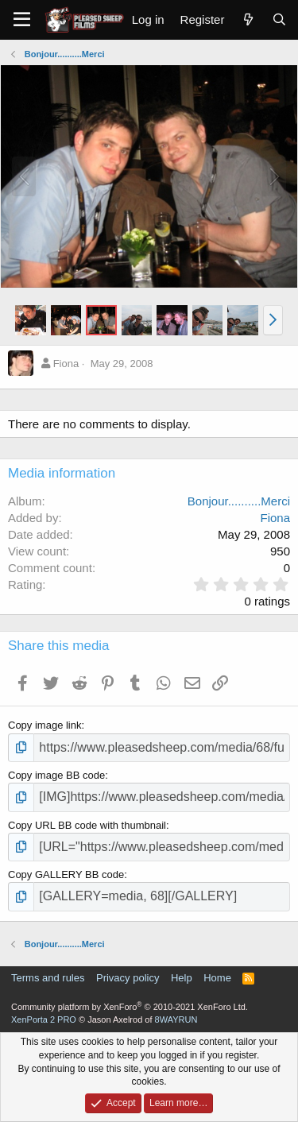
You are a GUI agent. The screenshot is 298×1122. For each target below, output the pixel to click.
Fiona (66, 363)
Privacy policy (127, 978)
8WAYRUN (176, 1019)
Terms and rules (47, 978)
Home (217, 978)
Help (181, 978)
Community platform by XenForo (129, 1007)
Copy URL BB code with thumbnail (87, 825)
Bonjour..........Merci (239, 501)
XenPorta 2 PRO (43, 1019)
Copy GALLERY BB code (66, 874)
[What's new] (247, 19)
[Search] (279, 19)
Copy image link (45, 725)
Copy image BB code (56, 775)
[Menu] (22, 20)
